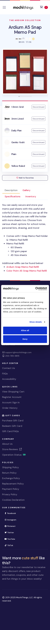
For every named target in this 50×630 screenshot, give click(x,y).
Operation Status (14, 454)
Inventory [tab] (30, 196)
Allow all (25, 330)
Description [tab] (11, 190)
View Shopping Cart (13, 391)
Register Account (11, 397)
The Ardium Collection (25, 20)
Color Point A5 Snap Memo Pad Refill (26, 270)
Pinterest (9, 526)
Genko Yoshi (18, 142)
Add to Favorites (25, 178)
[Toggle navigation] (4, 7)
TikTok (8, 545)
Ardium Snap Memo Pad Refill (22, 267)
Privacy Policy (9, 494)
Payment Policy (10, 489)
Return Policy (9, 472)
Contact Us (8, 368)
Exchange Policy (11, 478)
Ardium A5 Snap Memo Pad (25, 29)
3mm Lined (17, 118)
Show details (35, 322)
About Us (7, 443)
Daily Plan (16, 130)
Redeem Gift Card (12, 426)
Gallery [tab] (26, 190)
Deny (25, 339)
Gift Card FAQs (10, 431)
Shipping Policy (10, 467)
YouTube (9, 539)
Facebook (10, 513)
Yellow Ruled (18, 166)
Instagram (10, 520)
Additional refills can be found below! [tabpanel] (25, 238)
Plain (13, 154)
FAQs (5, 373)
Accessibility (9, 379)
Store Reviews (12, 449)
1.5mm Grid (17, 107)
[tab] (20, 96)
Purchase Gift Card (12, 420)
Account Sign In (11, 402)
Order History (9, 408)
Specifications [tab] (12, 196)
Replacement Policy (13, 483)
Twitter (9, 532)
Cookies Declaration (13, 499)
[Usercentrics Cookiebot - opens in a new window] (35, 288)
